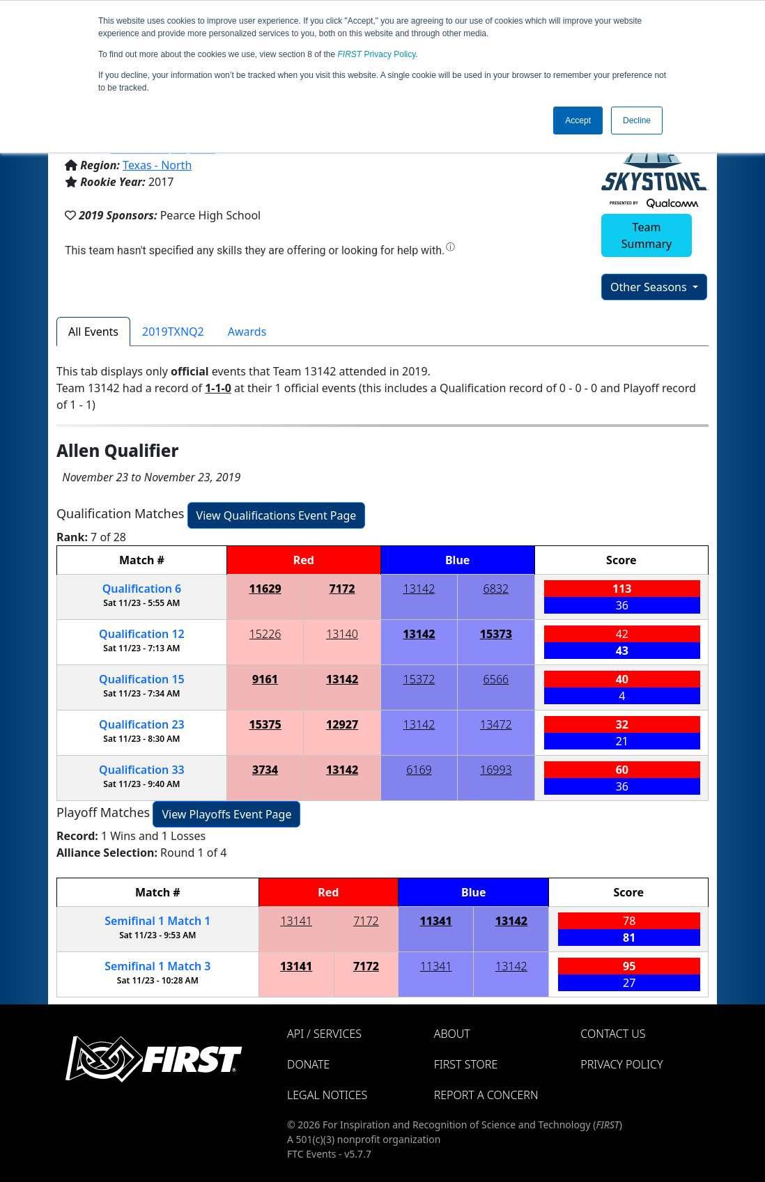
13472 (496, 724)
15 (142, 679)
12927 (342, 724)
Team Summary (646, 235)
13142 (419, 588)
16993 (496, 769)
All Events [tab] (93, 331)
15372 (419, 679)
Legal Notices (327, 1095)
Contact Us (612, 1033)
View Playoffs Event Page (226, 814)
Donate (308, 1064)
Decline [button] (637, 120)
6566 (496, 679)
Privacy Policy (377, 54)
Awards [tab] (247, 331)
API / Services (324, 1033)
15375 (265, 724)
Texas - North (157, 165)
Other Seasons (650, 287)
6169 (419, 769)
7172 (342, 588)
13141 (296, 920)
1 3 (157, 966)
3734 (265, 769)
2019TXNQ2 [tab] (173, 331)
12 (142, 633)
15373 (496, 633)
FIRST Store (466, 1064)
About (452, 1033)
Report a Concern (486, 1095)
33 (142, 769)
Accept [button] (578, 120)
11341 (436, 920)
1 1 (157, 920)
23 (142, 724)
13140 (342, 633)
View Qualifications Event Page (276, 515)
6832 (496, 588)
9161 (265, 679)
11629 (265, 588)
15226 (265, 633)
